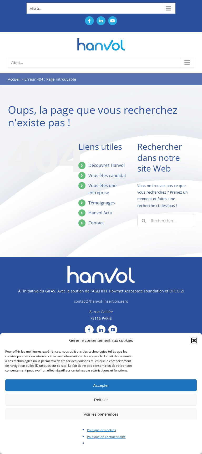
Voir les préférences (101, 414)
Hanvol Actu (100, 213)
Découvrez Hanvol (106, 165)
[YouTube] (112, 329)
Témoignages (101, 203)
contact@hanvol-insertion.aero (101, 301)
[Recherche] (143, 220)
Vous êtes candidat (107, 175)
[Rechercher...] (165, 220)
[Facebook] (89, 329)
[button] (194, 340)
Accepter (101, 385)
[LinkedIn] (101, 329)
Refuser (101, 400)
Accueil (14, 79)
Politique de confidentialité (106, 437)
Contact (96, 223)
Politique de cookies (101, 430)
